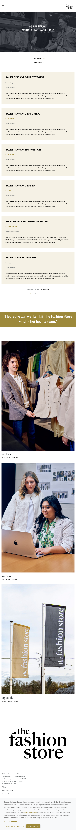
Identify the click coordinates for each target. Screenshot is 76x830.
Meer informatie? (11, 821)
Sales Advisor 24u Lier (20, 186)
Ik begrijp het (33, 826)
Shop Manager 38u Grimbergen (27, 222)
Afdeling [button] (38, 58)
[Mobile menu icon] (3, 6)
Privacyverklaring (7, 790)
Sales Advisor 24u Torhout (24, 114)
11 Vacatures (44, 290)
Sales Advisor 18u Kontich (23, 150)
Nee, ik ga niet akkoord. (14, 826)
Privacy (4, 787)
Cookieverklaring (7, 794)
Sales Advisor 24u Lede (21, 258)
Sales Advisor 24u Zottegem (25, 77)
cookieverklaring (30, 812)
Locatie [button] (38, 62)
